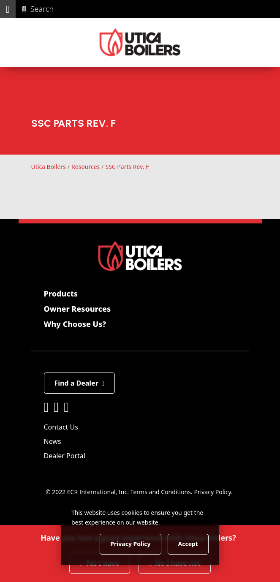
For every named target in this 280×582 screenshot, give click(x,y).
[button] (8, 9)
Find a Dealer (79, 383)
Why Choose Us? (75, 324)
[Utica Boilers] (140, 42)
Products (61, 293)
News (52, 441)
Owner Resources (77, 309)
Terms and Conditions (160, 492)
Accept (188, 544)
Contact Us (61, 427)
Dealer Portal (64, 455)
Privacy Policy (212, 492)
